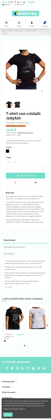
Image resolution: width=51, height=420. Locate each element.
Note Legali (32, 409)
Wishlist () (19, 4)
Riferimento (10, 123)
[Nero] (5, 341)
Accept (7, 415)
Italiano (7, 4)
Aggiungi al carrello (25, 176)
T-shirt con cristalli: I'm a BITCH (9, 336)
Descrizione (9, 240)
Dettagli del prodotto (14, 247)
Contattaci (31, 2)
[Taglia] (11, 161)
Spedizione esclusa (25, 133)
